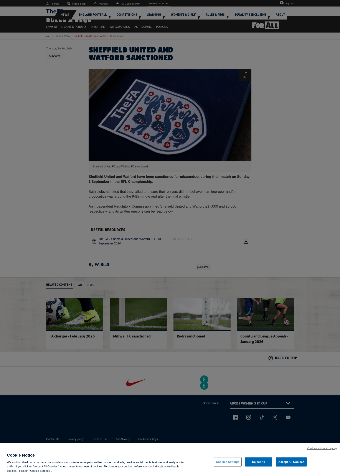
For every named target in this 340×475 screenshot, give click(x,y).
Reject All (258, 465)
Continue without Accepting (322, 451)
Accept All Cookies (291, 465)
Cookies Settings (227, 465)
